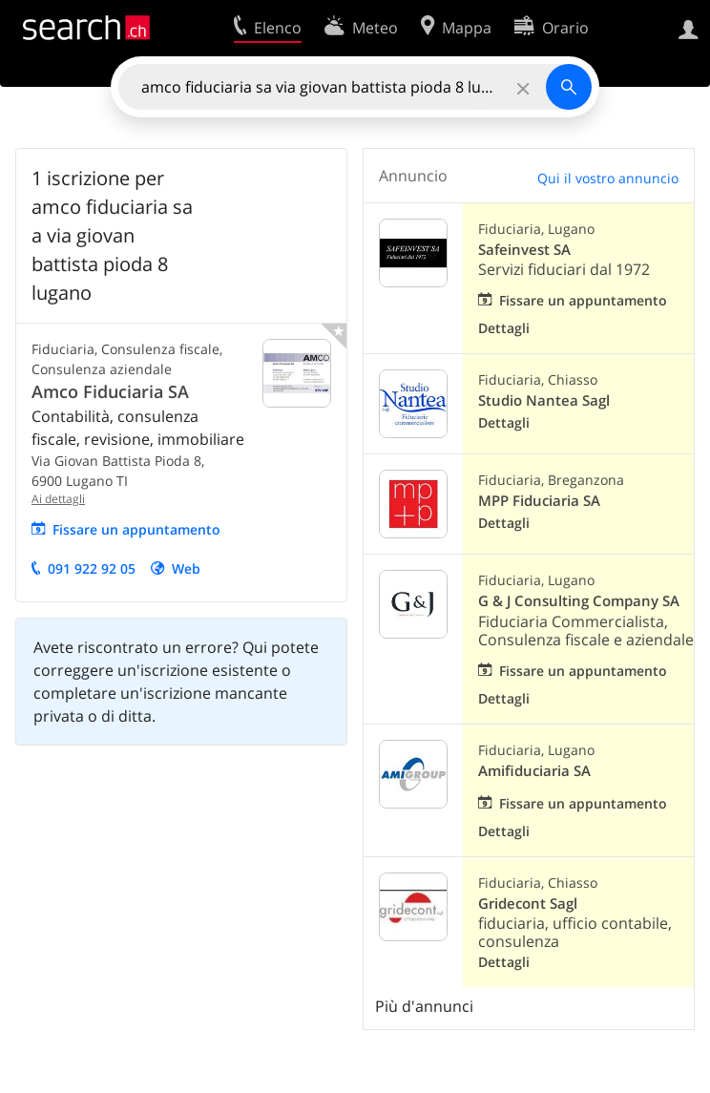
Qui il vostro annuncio (608, 178)
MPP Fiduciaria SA (539, 501)
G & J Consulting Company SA (578, 601)
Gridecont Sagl (527, 903)
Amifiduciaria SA (534, 771)
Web (186, 568)
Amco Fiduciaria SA (110, 391)
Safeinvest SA (524, 250)
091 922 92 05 (92, 568)
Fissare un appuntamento (136, 529)
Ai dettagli (58, 499)
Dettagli (504, 328)
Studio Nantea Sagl (544, 400)
